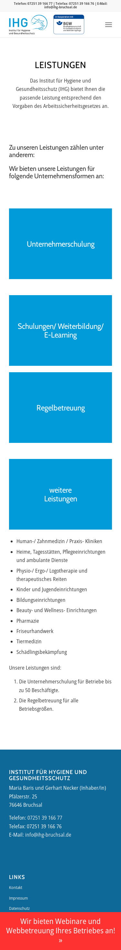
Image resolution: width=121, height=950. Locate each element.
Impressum (18, 898)
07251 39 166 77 (40, 3)
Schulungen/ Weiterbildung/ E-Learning (61, 330)
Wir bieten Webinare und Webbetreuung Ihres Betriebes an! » (60, 930)
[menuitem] (108, 24)
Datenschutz (19, 908)
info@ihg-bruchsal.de (60, 6)
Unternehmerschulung (61, 244)
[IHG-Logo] (28, 24)
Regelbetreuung (60, 407)
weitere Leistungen (60, 494)
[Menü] (108, 24)
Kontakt (15, 887)
